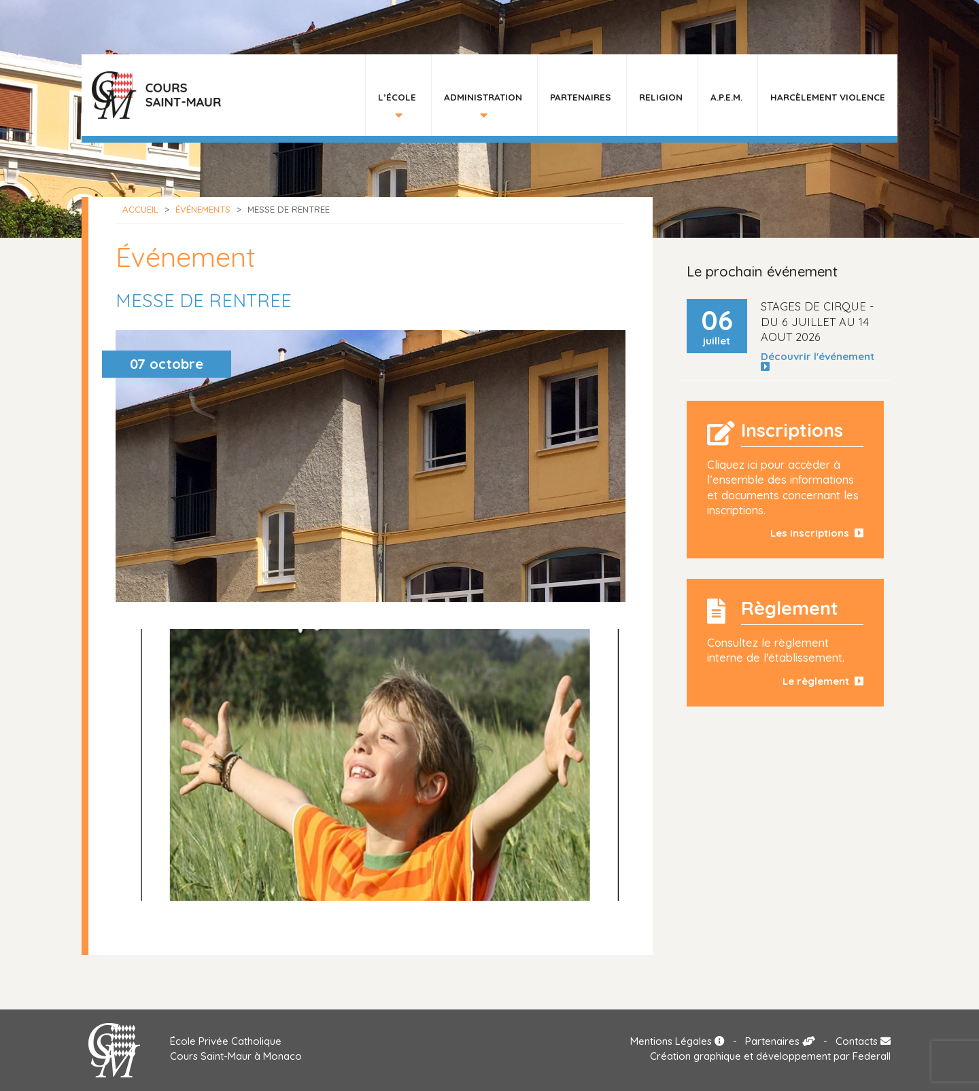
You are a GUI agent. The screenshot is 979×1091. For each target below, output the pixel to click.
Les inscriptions (816, 533)
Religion (661, 97)
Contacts (863, 1041)
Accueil (140, 209)
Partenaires (580, 97)
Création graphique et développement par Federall (770, 1056)
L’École (397, 97)
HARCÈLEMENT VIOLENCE (827, 97)
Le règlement (823, 681)
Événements (202, 209)
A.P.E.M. (726, 97)
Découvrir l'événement (820, 361)
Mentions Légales (677, 1041)
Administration (483, 97)
